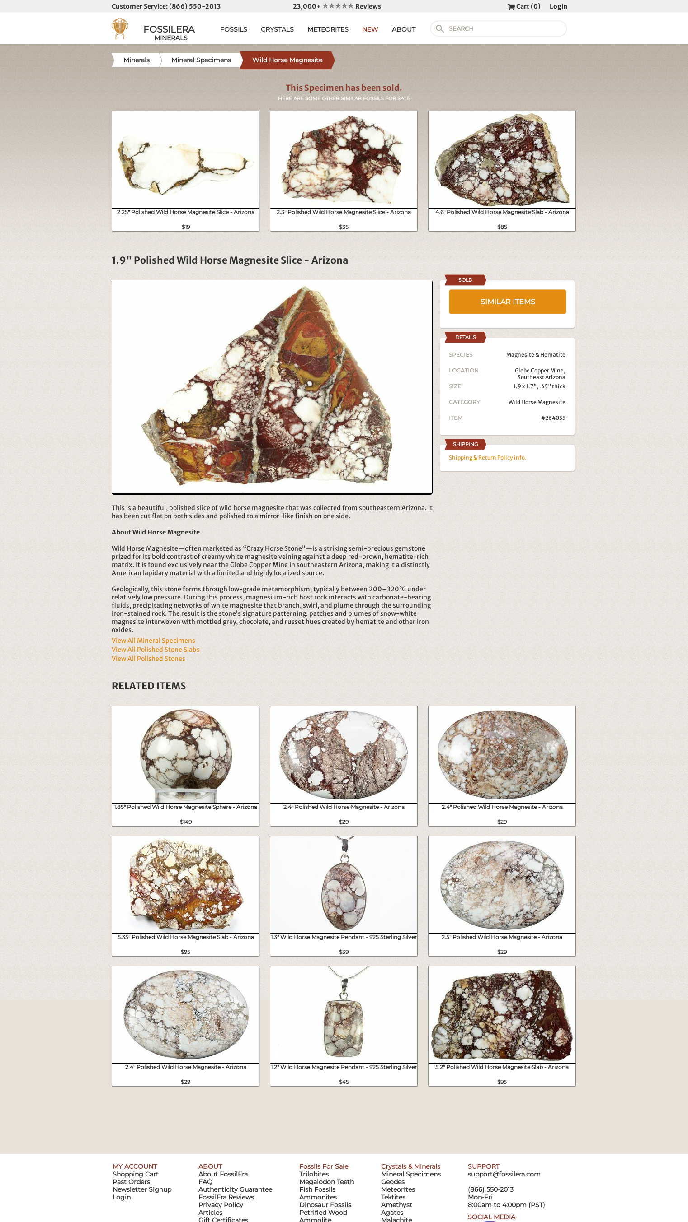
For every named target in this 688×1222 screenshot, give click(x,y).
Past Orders (131, 1182)
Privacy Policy (220, 1205)
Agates (392, 1212)
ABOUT (403, 29)
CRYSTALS (277, 29)
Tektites (393, 1197)
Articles (210, 1212)
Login (558, 6)
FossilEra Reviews (226, 1197)
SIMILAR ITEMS (508, 301)
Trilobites (314, 1174)
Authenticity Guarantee (235, 1189)
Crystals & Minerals (410, 1166)
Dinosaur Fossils (325, 1205)
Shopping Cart (136, 1174)
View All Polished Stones (148, 659)
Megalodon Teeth (326, 1182)
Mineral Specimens (411, 1174)
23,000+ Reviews (337, 6)
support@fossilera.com (504, 1174)
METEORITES (328, 29)
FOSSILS (233, 29)
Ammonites (318, 1197)
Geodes (393, 1182)
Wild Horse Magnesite (537, 402)
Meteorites (398, 1189)
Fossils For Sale (323, 1166)
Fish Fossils (317, 1189)
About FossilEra (223, 1174)
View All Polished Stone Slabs (156, 650)
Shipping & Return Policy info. (488, 457)
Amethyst (396, 1205)
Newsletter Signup (142, 1189)
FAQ (205, 1182)
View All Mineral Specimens (153, 641)
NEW (370, 29)
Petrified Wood (323, 1212)
